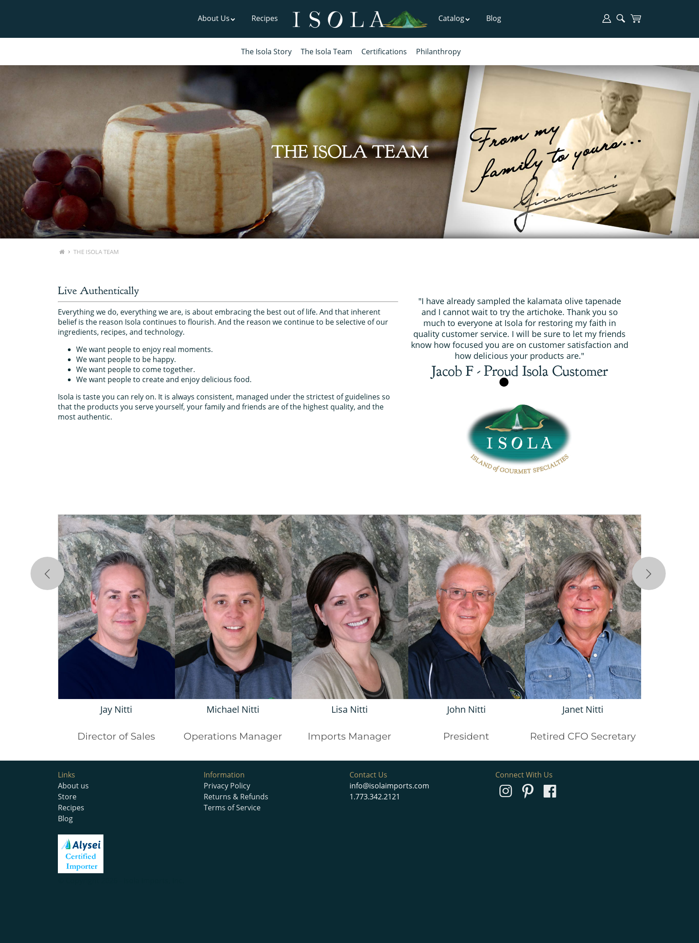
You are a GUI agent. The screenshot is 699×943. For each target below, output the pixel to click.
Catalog (454, 18)
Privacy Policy (227, 786)
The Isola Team (326, 52)
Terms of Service (232, 808)
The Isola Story (266, 52)
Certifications (384, 52)
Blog (493, 18)
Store (67, 797)
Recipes (265, 18)
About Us (217, 18)
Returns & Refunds (236, 797)
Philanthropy (438, 52)
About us (73, 786)
